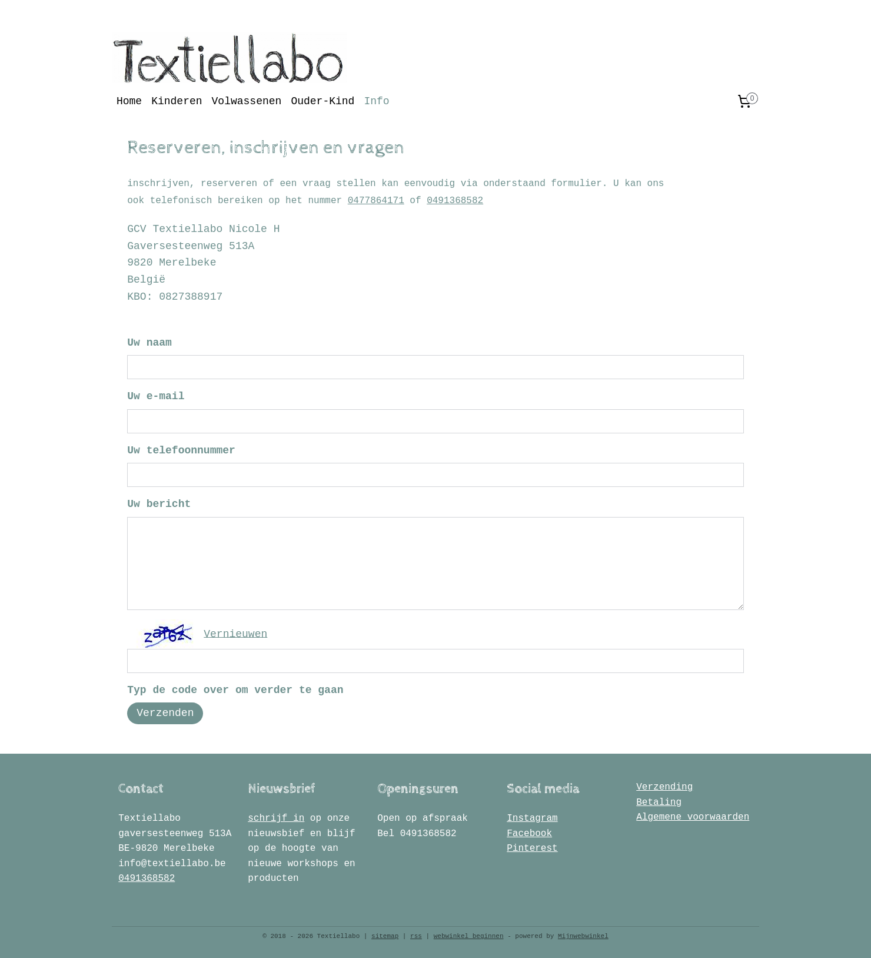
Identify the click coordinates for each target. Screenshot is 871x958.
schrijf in (276, 818)
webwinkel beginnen (469, 936)
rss (416, 936)
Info (376, 101)
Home (129, 101)
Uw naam (149, 343)
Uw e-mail (155, 396)
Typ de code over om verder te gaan (235, 690)
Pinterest (532, 848)
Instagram (532, 818)
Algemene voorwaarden (692, 817)
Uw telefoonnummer (181, 450)
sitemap (384, 936)
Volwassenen (247, 101)
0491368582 (455, 200)
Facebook (529, 833)
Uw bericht (159, 504)
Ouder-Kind (322, 101)
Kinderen (176, 101)
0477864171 (376, 200)
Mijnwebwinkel (583, 936)
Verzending (664, 787)
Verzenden (165, 713)
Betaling (658, 802)
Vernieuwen (235, 633)
